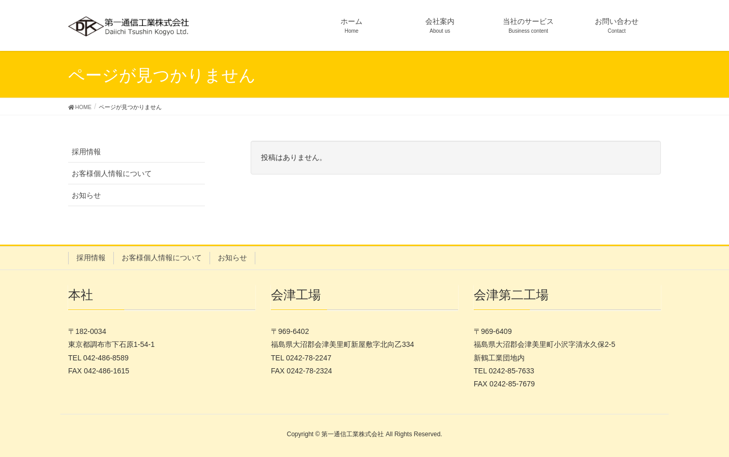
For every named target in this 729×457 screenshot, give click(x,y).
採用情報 (86, 151)
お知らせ (86, 195)
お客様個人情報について (112, 173)
